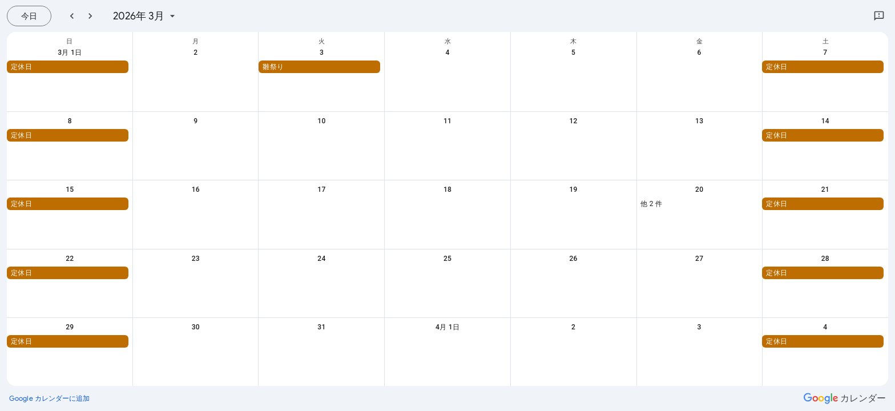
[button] (67, 67)
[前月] (72, 16)
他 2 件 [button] (651, 204)
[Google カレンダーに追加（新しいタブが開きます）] (49, 398)
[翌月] (90, 16)
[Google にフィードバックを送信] (879, 16)
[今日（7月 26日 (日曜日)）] (29, 16)
